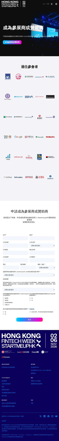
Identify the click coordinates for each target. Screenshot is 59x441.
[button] (56, 4)
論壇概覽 (4, 381)
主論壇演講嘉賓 (6, 384)
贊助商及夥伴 (5, 389)
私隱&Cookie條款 (36, 381)
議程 (3, 387)
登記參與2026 (35, 367)
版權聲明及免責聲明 (36, 384)
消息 (32, 403)
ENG (44, 4)
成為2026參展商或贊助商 (9, 403)
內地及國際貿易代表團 (8, 406)
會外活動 (4, 395)
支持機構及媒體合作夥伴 (9, 392)
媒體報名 (33, 373)
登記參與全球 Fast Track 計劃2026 (41, 370)
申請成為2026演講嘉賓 (8, 367)
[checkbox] (15, 301)
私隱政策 (31, 309)
